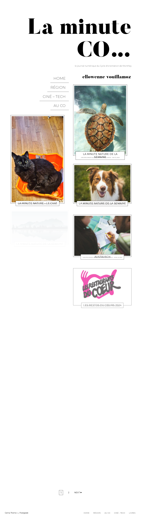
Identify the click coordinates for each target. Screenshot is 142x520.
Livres (132, 513)
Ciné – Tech (57, 87)
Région (61, 82)
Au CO (63, 92)
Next (77, 492)
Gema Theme (11, 513)
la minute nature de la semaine (100, 155)
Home (63, 76)
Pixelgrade (23, 513)
